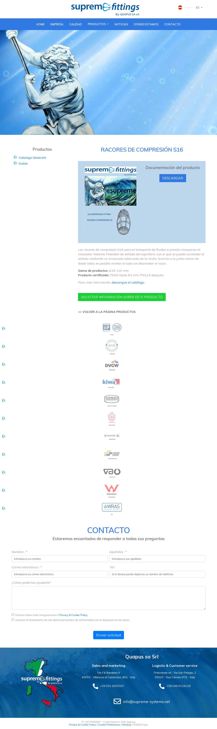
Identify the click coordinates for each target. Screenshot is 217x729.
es (198, 7)
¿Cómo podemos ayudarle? (31, 583)
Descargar (173, 178)
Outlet (23, 163)
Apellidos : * (118, 552)
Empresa (56, 24)
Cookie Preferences (109, 725)
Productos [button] (97, 24)
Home (40, 24)
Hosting (126, 725)
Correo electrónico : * (27, 567)
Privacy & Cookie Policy (73, 615)
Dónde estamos (146, 24)
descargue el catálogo (128, 282)
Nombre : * (19, 552)
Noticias (121, 24)
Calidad (75, 24)
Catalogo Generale (32, 157)
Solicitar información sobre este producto (124, 297)
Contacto (173, 24)
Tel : (112, 567)
